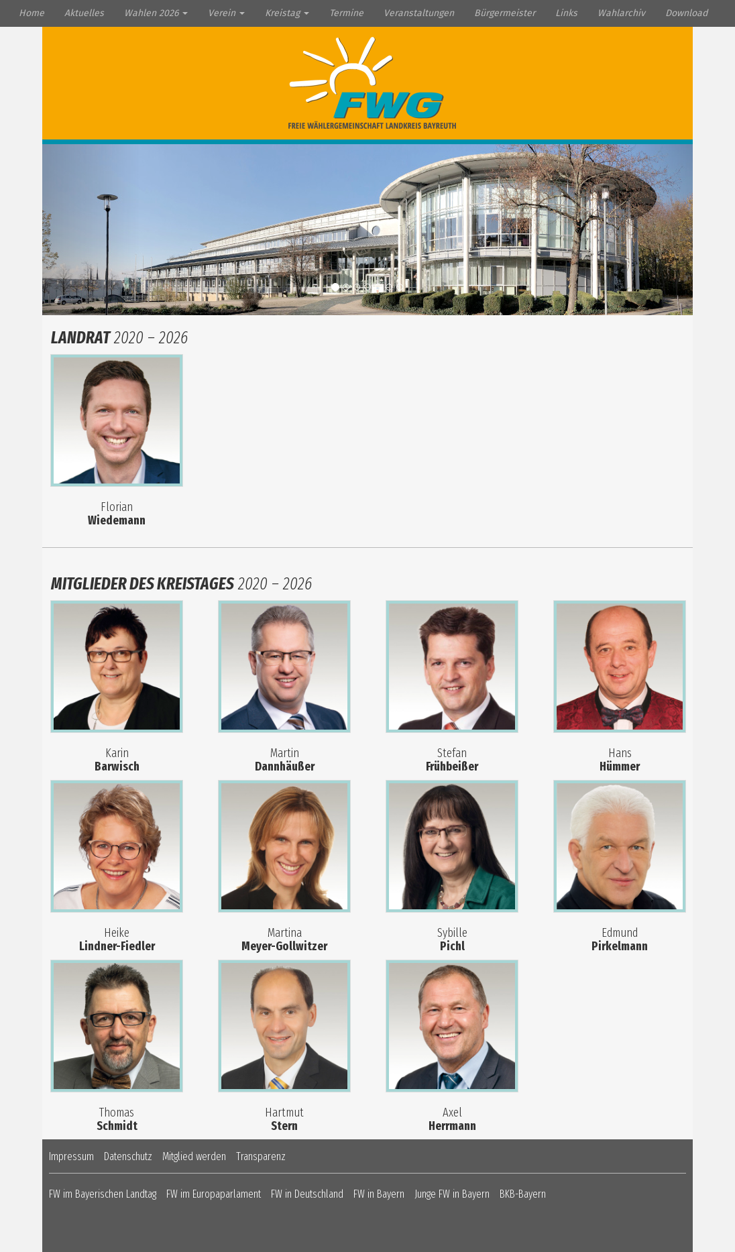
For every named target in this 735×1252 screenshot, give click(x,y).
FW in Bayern (378, 1194)
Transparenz (261, 1156)
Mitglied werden (194, 1156)
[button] (91, 229)
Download (686, 13)
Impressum (71, 1156)
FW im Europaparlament (213, 1194)
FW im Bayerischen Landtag (102, 1194)
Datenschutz (128, 1156)
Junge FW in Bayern (452, 1194)
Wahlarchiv (621, 13)
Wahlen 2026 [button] (156, 13)
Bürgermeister (504, 13)
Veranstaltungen (419, 13)
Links (566, 13)
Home (31, 13)
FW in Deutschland (307, 1194)
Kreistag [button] (287, 13)
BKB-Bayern (523, 1194)
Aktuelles (84, 13)
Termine (346, 13)
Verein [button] (226, 13)
